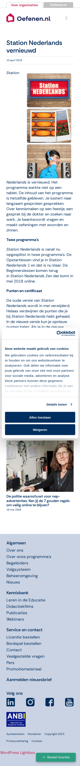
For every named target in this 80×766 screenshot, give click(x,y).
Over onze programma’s (28, 556)
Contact (14, 650)
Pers (10, 662)
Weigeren (40, 430)
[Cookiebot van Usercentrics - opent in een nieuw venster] (57, 333)
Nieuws (13, 582)
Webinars (15, 619)
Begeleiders (17, 563)
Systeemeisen (15, 734)
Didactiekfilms (19, 606)
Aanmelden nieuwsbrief (29, 679)
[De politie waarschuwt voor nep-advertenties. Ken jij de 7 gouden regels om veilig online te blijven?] (40, 443)
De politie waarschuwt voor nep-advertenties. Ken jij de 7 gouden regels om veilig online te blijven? (38, 500)
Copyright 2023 (54, 734)
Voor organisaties (24, 5)
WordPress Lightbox (17, 752)
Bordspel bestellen (23, 643)
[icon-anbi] (16, 713)
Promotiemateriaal (23, 669)
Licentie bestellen (23, 637)
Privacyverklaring (17, 741)
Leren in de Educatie (25, 600)
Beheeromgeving (22, 575)
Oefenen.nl (58, 5)
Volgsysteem (18, 569)
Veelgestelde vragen (25, 656)
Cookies (37, 741)
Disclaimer (34, 734)
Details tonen (57, 404)
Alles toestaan (40, 417)
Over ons (14, 550)
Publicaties (16, 612)
